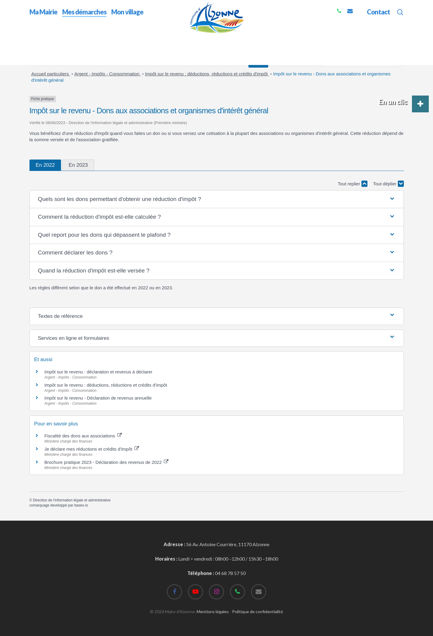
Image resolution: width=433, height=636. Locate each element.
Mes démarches (65, 38)
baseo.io (81, 505)
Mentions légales (213, 611)
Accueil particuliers (50, 73)
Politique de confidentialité (257, 611)
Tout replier (352, 184)
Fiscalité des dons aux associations (83, 435)
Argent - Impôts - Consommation (107, 73)
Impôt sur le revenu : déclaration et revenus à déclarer (98, 371)
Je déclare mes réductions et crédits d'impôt (92, 449)
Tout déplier (388, 184)
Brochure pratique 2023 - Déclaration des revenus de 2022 (106, 462)
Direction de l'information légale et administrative (72, 500)
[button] (216, 199)
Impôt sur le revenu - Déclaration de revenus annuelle (98, 397)
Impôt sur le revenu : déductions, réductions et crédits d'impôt (207, 73)
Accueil (37, 38)
